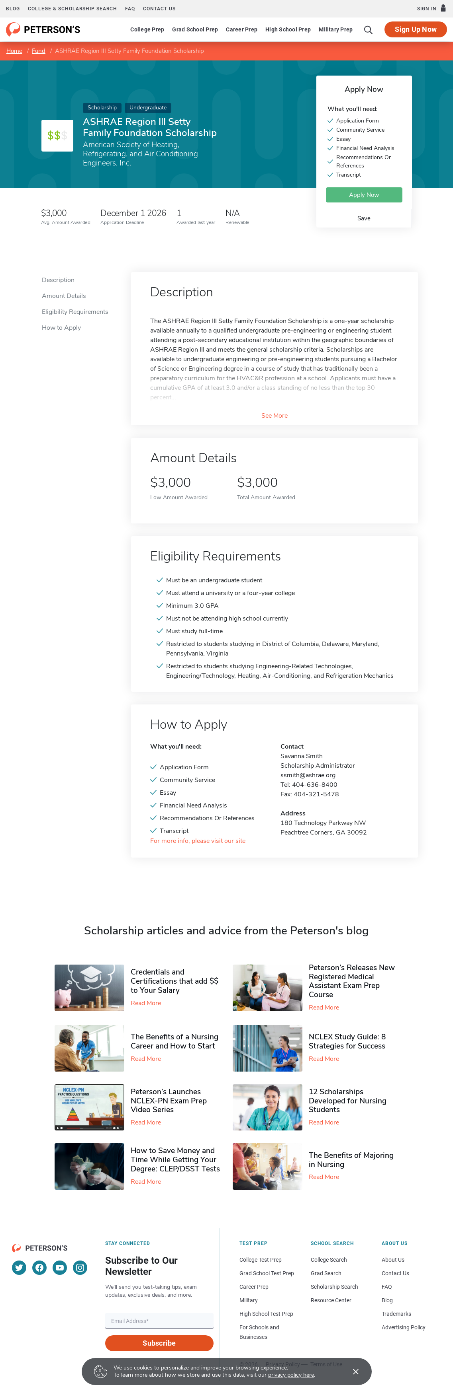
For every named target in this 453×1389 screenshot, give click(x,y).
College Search (329, 1260)
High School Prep (288, 29)
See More (274, 415)
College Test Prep (260, 1260)
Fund (38, 51)
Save (364, 218)
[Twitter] (19, 1268)
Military (248, 1300)
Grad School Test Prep (266, 1273)
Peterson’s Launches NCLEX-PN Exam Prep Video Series (169, 1101)
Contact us (159, 9)
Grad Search (326, 1273)
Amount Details (64, 296)
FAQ (130, 9)
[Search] (369, 29)
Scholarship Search (334, 1287)
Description (58, 280)
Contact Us (395, 1273)
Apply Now (364, 195)
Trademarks (396, 1314)
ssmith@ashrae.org (307, 775)
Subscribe (159, 1343)
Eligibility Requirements (75, 311)
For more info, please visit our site (197, 841)
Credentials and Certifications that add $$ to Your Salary (174, 981)
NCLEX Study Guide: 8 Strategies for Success (347, 1041)
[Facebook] (39, 1268)
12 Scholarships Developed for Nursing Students (347, 1101)
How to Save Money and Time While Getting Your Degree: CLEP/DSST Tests (175, 1160)
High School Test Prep (266, 1314)
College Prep (147, 29)
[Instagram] (80, 1268)
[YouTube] (60, 1268)
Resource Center (331, 1300)
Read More (146, 1003)
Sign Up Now (416, 29)
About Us (393, 1260)
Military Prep (336, 29)
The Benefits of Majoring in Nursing (351, 1160)
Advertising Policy (404, 1327)
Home (14, 51)
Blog (13, 9)
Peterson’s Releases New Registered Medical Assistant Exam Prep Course (352, 981)
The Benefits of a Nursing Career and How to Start (174, 1041)
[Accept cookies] (350, 1371)
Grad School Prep (195, 29)
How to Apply (61, 327)
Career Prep (241, 29)
